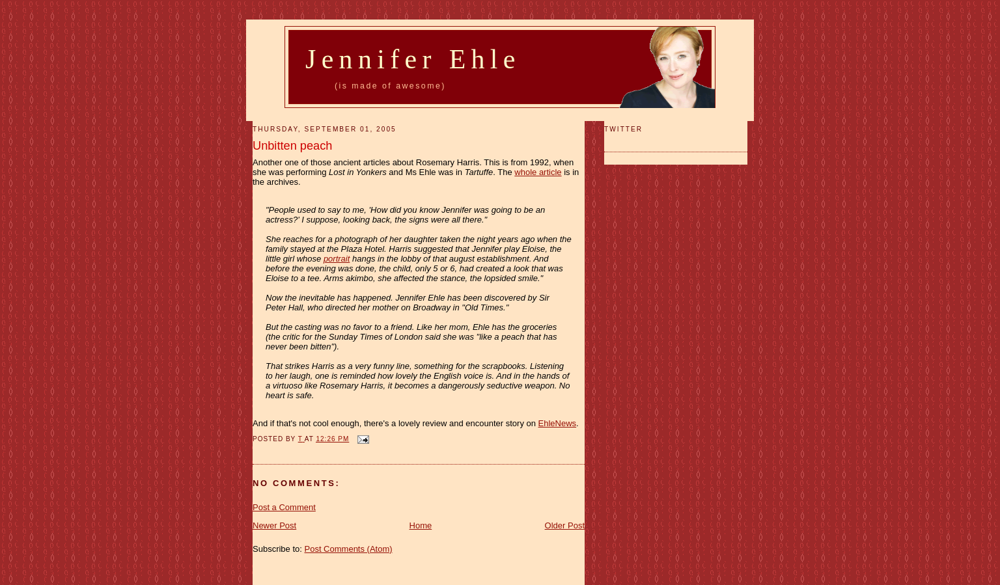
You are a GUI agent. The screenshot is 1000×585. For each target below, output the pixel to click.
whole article (537, 172)
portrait (337, 259)
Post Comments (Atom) (349, 549)
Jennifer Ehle (413, 59)
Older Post (565, 525)
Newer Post (274, 525)
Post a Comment (284, 507)
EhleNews (557, 423)
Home (421, 525)
